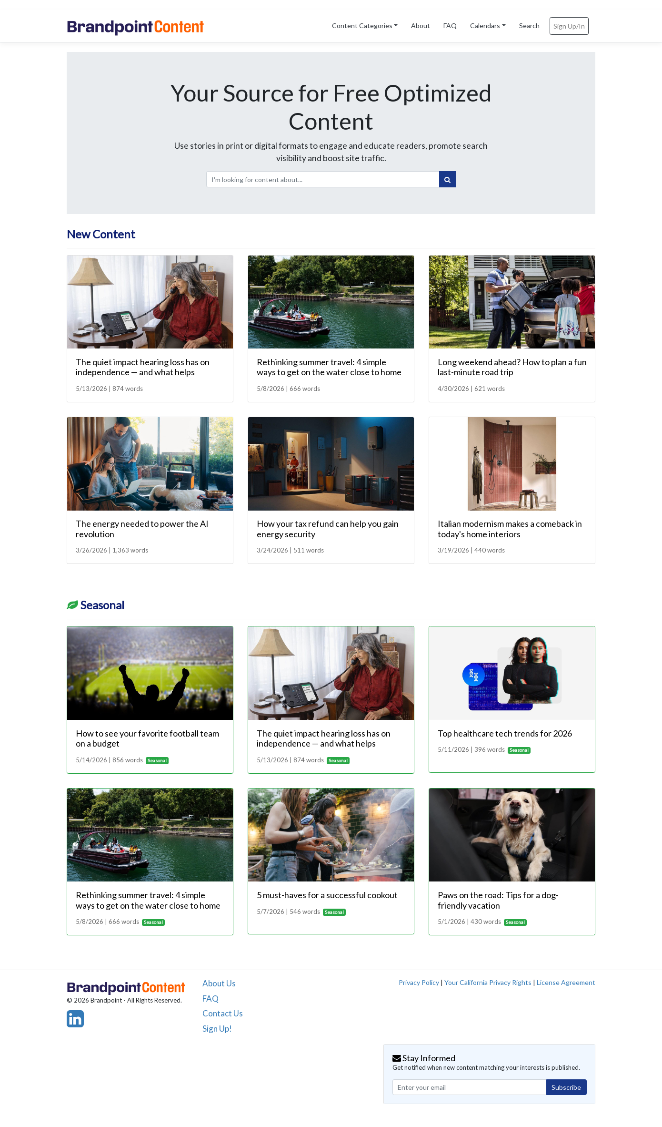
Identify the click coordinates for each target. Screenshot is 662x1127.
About (420, 25)
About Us (219, 983)
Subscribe (566, 1087)
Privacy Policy (419, 982)
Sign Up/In (569, 26)
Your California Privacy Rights (488, 982)
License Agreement (566, 982)
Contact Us (222, 1013)
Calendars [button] (485, 25)
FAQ (450, 25)
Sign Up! (217, 1029)
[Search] (447, 179)
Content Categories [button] (362, 25)
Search (529, 25)
